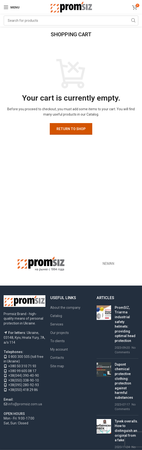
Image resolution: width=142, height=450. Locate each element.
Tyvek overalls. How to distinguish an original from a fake (126, 430)
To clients (57, 341)
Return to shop (71, 129)
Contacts (57, 358)
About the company (65, 308)
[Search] (71, 20)
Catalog (56, 316)
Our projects (59, 333)
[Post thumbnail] (104, 330)
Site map (57, 366)
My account (59, 349)
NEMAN (108, 264)
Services (56, 324)
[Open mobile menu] (11, 7)
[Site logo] (71, 7)
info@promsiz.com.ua (25, 404)
